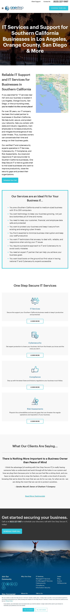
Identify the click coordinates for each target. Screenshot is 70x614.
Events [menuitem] (59, 581)
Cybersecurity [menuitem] (40, 583)
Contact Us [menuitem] (46, 1)
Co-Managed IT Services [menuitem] (44, 581)
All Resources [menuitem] (62, 583)
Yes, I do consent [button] (28, 609)
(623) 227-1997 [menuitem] (60, 1)
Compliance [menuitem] (40, 585)
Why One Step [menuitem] (26, 576)
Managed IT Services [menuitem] (43, 578)
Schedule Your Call (58, 8)
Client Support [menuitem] (35, 1)
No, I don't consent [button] (41, 609)
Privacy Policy (9, 601)
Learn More (35, 321)
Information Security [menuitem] (43, 587)
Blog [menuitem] (58, 578)
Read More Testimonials (35, 496)
